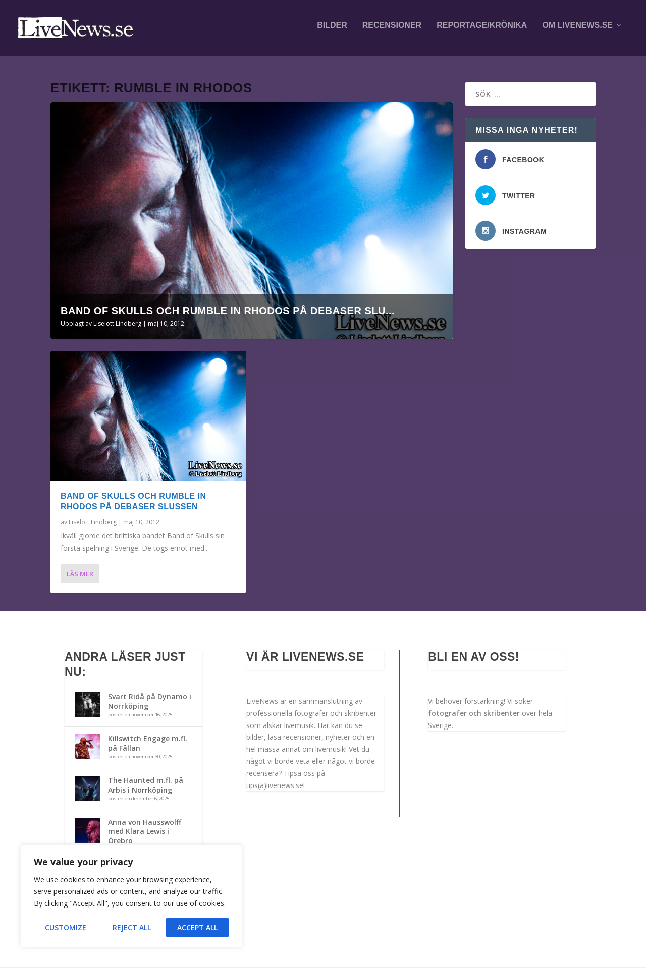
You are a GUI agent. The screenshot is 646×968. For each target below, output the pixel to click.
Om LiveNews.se (577, 31)
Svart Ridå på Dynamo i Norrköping (149, 702)
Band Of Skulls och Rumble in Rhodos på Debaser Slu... (228, 311)
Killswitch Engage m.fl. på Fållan (147, 744)
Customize (65, 927)
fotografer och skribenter (474, 714)
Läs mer (80, 574)
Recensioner (391, 31)
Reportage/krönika (482, 31)
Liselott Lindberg (117, 324)
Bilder (332, 31)
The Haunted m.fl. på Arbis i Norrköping (145, 785)
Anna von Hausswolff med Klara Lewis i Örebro (144, 832)
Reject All (132, 927)
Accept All (197, 927)
